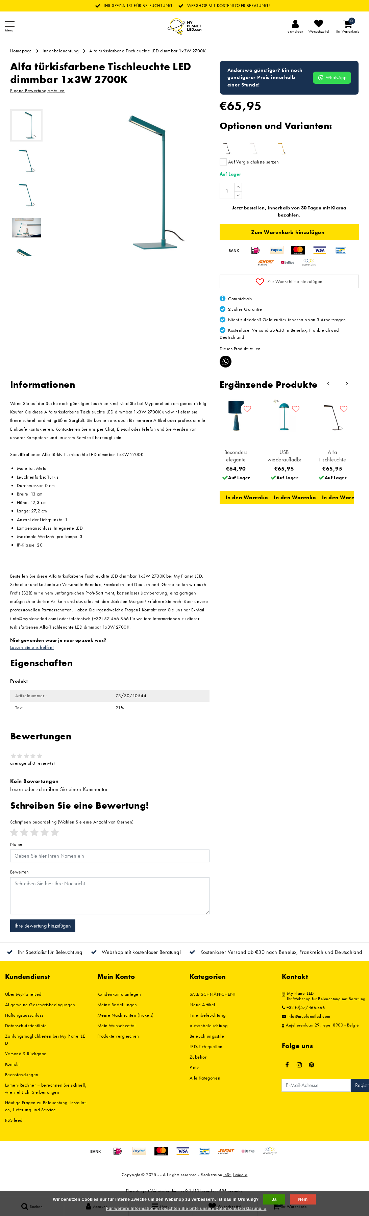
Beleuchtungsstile (207, 1036)
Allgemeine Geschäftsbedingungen (40, 1005)
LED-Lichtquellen (206, 1046)
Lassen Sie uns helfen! (32, 647)
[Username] (110, 856)
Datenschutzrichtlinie (26, 1025)
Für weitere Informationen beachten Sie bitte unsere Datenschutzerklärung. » (186, 1208)
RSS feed (14, 1120)
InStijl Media (235, 1174)
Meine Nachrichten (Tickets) (125, 1015)
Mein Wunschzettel (116, 1025)
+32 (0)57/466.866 (303, 1007)
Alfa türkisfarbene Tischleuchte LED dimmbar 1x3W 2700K (147, 51)
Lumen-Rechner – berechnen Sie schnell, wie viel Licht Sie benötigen (46, 1088)
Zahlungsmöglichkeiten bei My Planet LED (45, 1039)
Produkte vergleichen (118, 1036)
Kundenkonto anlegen (119, 994)
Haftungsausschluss (24, 1015)
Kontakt (12, 1064)
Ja (274, 1199)
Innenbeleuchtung (61, 51)
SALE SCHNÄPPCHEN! (213, 994)
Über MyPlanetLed (23, 994)
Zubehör (198, 1057)
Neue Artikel (202, 1005)
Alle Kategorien (205, 1078)
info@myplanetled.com (306, 1016)
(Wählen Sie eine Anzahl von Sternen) (72, 822)
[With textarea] (110, 895)
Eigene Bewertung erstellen (37, 90)
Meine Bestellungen (117, 1005)
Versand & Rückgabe (26, 1053)
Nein (303, 1199)
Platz (194, 1067)
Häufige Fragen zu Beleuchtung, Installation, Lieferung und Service (46, 1106)
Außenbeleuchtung (209, 1025)
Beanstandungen (22, 1074)
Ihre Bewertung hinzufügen (43, 925)
